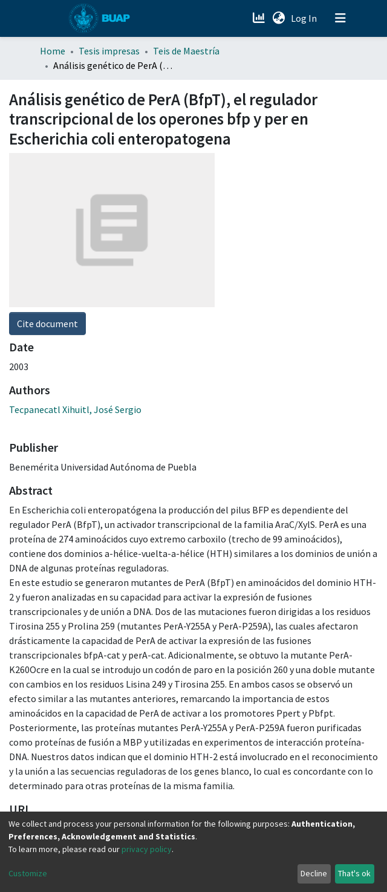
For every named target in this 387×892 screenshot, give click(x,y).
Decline (314, 873)
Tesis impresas (109, 51)
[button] (278, 18)
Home (52, 51)
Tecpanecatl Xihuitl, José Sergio (75, 409)
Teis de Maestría (186, 51)
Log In (305, 18)
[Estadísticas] (259, 18)
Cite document (47, 323)
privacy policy (147, 849)
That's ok (354, 873)
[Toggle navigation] (340, 18)
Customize (27, 873)
